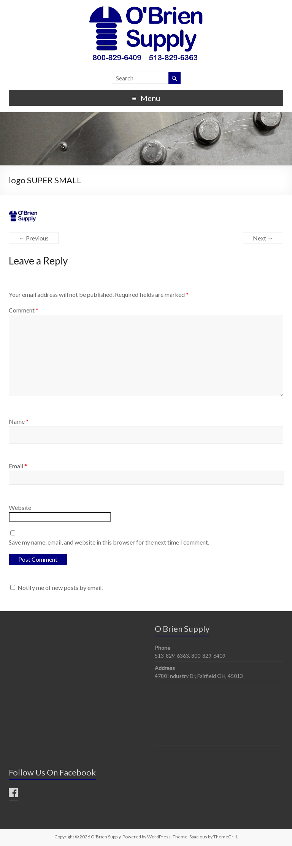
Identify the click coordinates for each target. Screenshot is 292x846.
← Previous (34, 238)
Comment (23, 310)
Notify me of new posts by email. (60, 587)
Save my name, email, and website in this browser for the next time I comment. (109, 542)
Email (18, 465)
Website (20, 507)
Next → (263, 238)
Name (19, 421)
